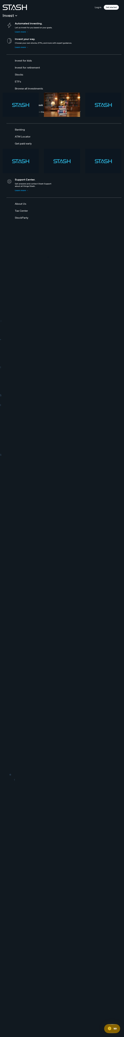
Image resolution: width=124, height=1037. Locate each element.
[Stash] (15, 7)
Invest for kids (23, 60)
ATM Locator (23, 136)
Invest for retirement (27, 67)
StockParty (21, 217)
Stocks (19, 74)
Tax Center (21, 210)
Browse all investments (29, 88)
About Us (20, 203)
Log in (98, 7)
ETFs (18, 81)
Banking (20, 129)
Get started (111, 7)
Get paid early (23, 143)
